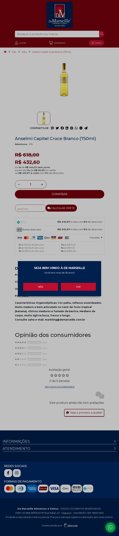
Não (40, 285)
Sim (78, 285)
